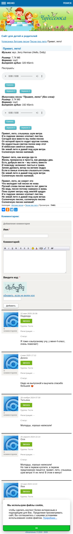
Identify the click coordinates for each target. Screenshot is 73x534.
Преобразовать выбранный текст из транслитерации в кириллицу (48, 248)
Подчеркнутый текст (12, 248)
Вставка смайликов (33, 248)
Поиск (67, 3)
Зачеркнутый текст (16, 248)
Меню (8, 3)
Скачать (9, 85)
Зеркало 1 (10, 91)
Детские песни (17, 205)
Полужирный (5, 248)
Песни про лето (31, 205)
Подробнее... (50, 518)
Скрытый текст (41, 248)
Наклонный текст (9, 248)
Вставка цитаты (45, 248)
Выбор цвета (36, 248)
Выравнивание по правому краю (28, 248)
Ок (36, 528)
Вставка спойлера (52, 248)
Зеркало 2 (25, 91)
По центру (24, 248)
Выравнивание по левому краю (21, 248)
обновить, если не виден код (19, 295)
